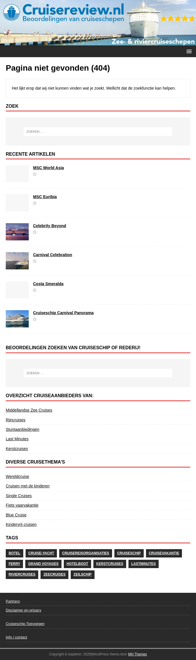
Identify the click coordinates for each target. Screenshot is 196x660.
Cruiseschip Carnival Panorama (63, 312)
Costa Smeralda (48, 283)
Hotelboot (77, 564)
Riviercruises (22, 574)
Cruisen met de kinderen (28, 486)
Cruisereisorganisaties (85, 553)
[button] (188, 51)
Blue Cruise (16, 515)
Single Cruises (19, 495)
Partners (13, 601)
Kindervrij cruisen (21, 524)
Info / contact (16, 637)
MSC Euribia (45, 196)
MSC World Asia (48, 167)
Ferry (14, 564)
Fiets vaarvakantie (22, 505)
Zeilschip (83, 574)
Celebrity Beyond (49, 225)
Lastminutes (143, 564)
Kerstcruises (17, 448)
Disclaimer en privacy (23, 610)
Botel (14, 553)
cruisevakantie (164, 553)
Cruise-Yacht (41, 553)
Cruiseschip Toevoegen (25, 624)
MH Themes (137, 654)
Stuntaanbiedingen (22, 429)
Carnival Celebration (52, 254)
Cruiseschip (129, 553)
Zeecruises (54, 574)
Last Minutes (17, 439)
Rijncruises (15, 420)
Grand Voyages (43, 564)
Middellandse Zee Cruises (29, 410)
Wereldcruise (17, 476)
